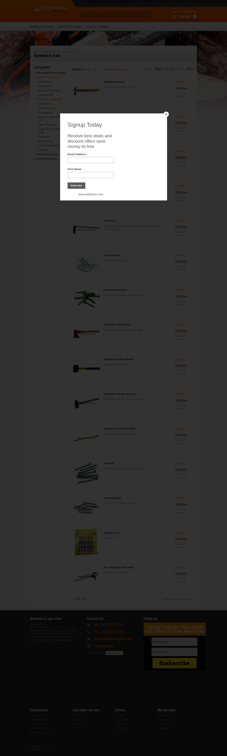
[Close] (166, 114)
